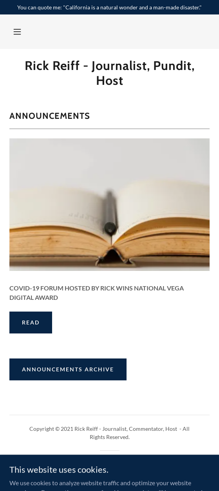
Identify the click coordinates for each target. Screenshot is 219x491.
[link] (109, 73)
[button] (17, 31)
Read (31, 322)
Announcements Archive (68, 369)
